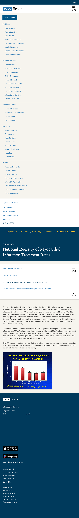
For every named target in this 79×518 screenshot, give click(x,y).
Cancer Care (10, 142)
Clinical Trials (10, 116)
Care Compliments (12, 193)
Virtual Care (9, 36)
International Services (13, 95)
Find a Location (11, 32)
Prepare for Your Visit (13, 68)
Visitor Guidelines (11, 72)
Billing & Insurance (12, 76)
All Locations (10, 157)
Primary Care (10, 134)
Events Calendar (11, 174)
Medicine (24, 232)
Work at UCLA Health (13, 182)
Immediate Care (11, 130)
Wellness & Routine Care (14, 113)
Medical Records (11, 80)
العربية (28, 414)
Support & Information (13, 87)
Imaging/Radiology (12, 149)
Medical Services (11, 47)
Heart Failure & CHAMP (66, 232)
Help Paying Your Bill (13, 91)
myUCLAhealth (8, 207)
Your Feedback (8, 479)
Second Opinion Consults (14, 43)
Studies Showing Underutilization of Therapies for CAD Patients (27, 289)
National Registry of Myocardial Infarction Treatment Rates (25, 282)
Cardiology (36, 232)
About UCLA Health (12, 167)
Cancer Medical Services (14, 51)
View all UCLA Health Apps (13, 462)
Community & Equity (10, 215)
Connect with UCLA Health (15, 189)
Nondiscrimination (9, 493)
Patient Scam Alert (12, 99)
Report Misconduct (9, 496)
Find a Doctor (10, 28)
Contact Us (6, 219)
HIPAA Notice (7, 487)
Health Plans (10, 65)
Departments (12, 232)
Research (48, 232)
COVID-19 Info (10, 120)
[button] (39, 24)
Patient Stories (10, 171)
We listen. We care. (9, 499)
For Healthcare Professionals (16, 186)
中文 (4, 414)
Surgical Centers (11, 145)
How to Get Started (10, 276)
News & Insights (8, 211)
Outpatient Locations (12, 55)
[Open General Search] (73, 2)
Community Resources (13, 84)
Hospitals (8, 153)
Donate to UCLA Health (14, 178)
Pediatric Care (10, 138)
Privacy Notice (7, 490)
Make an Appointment (13, 40)
